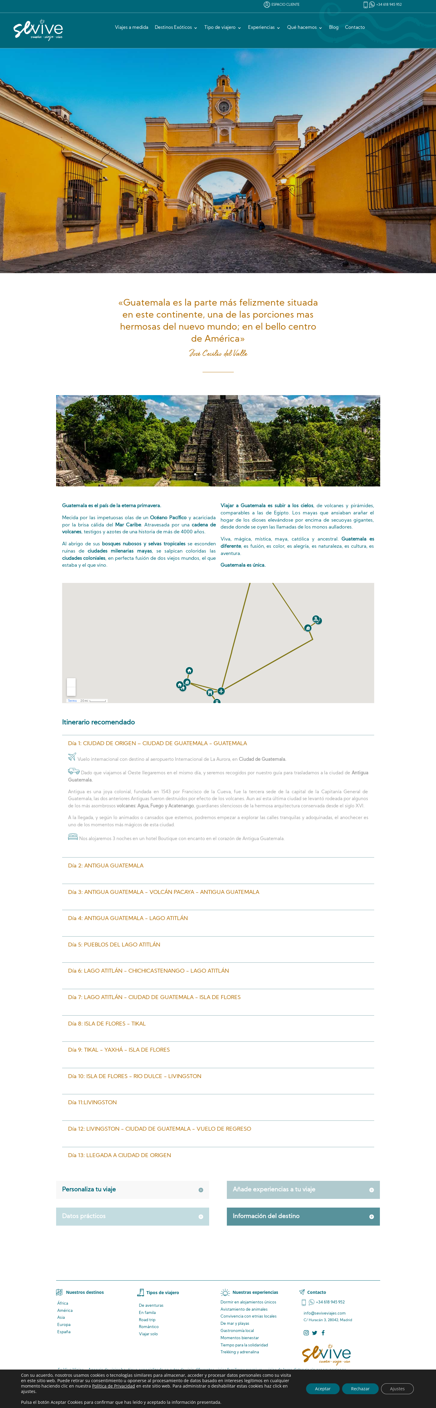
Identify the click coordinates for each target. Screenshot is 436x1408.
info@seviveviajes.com (325, 1313)
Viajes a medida (131, 28)
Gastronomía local (237, 1331)
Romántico (149, 1327)
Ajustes (397, 1388)
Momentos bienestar (240, 1338)
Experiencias (261, 28)
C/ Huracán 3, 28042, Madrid (328, 1320)
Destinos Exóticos (173, 28)
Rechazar (360, 1388)
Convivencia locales (249, 1316)
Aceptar (323, 1388)
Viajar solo (148, 1334)
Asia (61, 1318)
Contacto (355, 28)
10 (241, 474)
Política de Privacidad (113, 1386)
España (64, 1332)
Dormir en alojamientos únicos (248, 1302)
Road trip (147, 1320)
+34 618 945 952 (389, 5)
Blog (333, 28)
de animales (244, 1310)
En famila (147, 1313)
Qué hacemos (302, 28)
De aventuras (151, 1306)
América (65, 1311)
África (62, 1304)
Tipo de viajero (220, 28)
